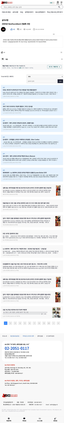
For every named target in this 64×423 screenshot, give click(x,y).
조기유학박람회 (50, 336)
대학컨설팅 (40, 336)
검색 (60, 81)
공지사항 (15, 12)
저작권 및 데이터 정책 (28, 336)
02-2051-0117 (17, 348)
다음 (53, 323)
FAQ (21, 12)
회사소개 (4, 336)
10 (49, 323)
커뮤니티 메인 (6, 12)
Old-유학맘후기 (40, 12)
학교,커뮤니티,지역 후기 (55, 12)
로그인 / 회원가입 (54, 67)
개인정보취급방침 (14, 336)
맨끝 (58, 323)
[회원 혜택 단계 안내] (52, 2)
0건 (19, 29)
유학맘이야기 (29, 12)
